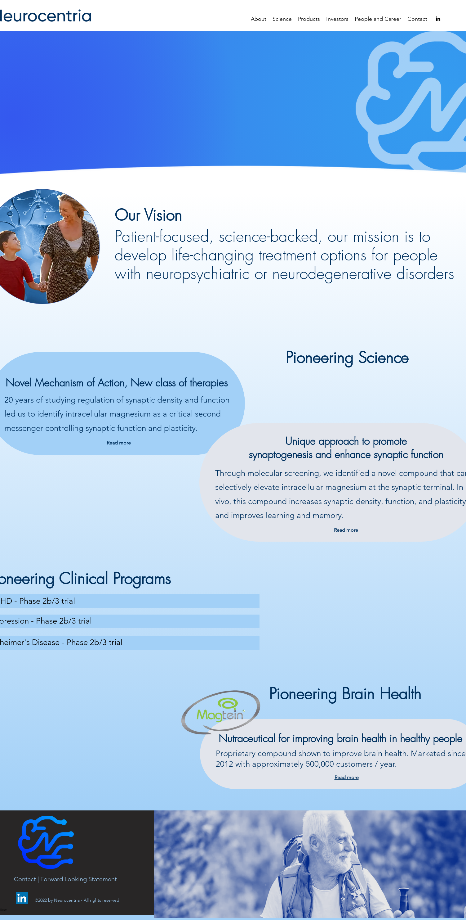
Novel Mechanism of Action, (68, 383)
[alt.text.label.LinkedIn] (438, 19)
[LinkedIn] (22, 898)
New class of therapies (179, 383)
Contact (26, 879)
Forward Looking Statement (78, 879)
